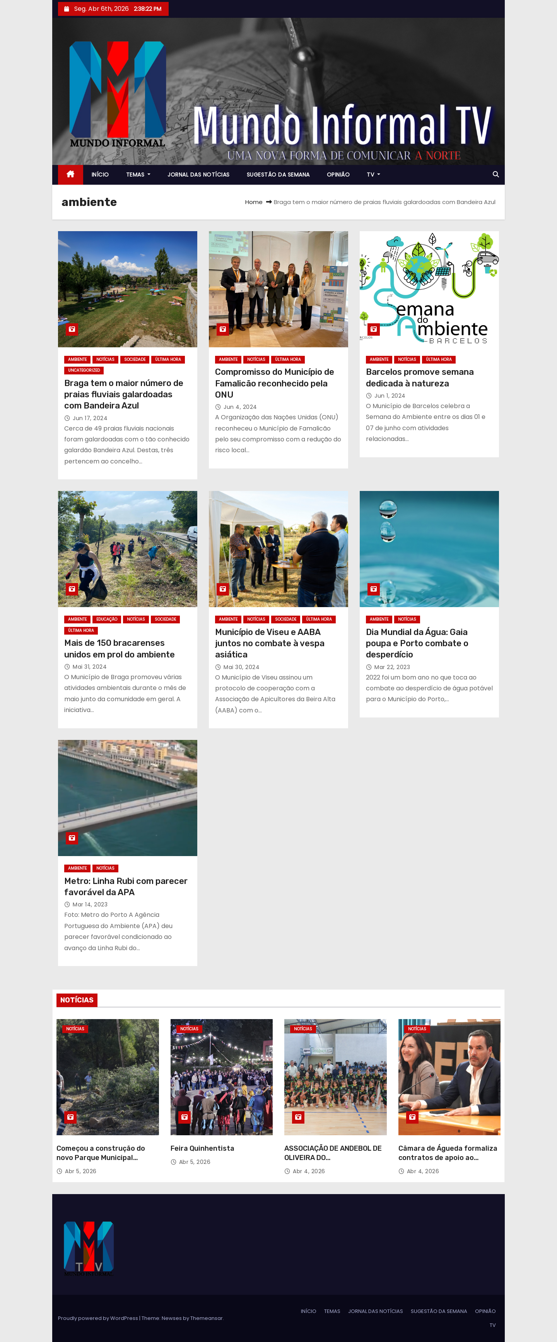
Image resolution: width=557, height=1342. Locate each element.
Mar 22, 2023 (392, 667)
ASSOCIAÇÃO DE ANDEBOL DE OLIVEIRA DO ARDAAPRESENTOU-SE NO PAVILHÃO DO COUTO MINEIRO (333, 1162)
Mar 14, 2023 (90, 904)
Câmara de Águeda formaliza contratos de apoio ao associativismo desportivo (447, 1157)
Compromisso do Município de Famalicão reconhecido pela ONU (274, 383)
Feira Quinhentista (202, 1148)
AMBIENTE (77, 359)
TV (373, 174)
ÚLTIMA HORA (168, 359)
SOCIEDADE (134, 359)
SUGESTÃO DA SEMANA (278, 174)
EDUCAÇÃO (106, 619)
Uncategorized (84, 370)
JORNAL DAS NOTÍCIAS (198, 174)
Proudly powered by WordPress (98, 1318)
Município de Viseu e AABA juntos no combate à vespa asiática (270, 643)
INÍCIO (100, 174)
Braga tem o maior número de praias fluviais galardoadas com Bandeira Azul (123, 394)
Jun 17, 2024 (90, 418)
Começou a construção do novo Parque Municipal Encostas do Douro (100, 1157)
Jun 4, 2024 (240, 407)
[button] (496, 174)
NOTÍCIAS (105, 359)
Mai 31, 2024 (90, 667)
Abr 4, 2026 (309, 1171)
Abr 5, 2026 (81, 1171)
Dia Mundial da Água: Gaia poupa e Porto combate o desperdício (417, 643)
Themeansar (206, 1318)
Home (254, 202)
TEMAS (138, 174)
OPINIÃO (338, 174)
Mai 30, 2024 (242, 667)
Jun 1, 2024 (390, 396)
